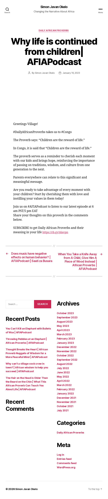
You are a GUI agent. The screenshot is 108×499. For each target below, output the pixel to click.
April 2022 (63, 382)
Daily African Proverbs (54, 31)
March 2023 (64, 336)
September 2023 (67, 319)
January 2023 (65, 344)
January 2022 (65, 395)
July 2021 (63, 412)
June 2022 (63, 374)
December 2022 (66, 349)
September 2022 (67, 361)
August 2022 (64, 365)
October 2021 (65, 408)
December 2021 (66, 399)
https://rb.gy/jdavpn (56, 233)
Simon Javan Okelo (54, 7)
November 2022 (66, 353)
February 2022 (66, 391)
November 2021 (66, 403)
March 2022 (64, 387)
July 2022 (63, 370)
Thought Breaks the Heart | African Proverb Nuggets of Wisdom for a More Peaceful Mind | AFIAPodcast (27, 355)
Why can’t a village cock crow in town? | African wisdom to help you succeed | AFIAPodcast (27, 369)
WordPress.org (66, 469)
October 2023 (65, 315)
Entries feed (64, 460)
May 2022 (63, 378)
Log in (60, 456)
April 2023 (63, 332)
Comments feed (66, 465)
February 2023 (66, 340)
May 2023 (63, 327)
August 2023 (65, 323)
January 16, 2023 (71, 73)
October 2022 (65, 357)
